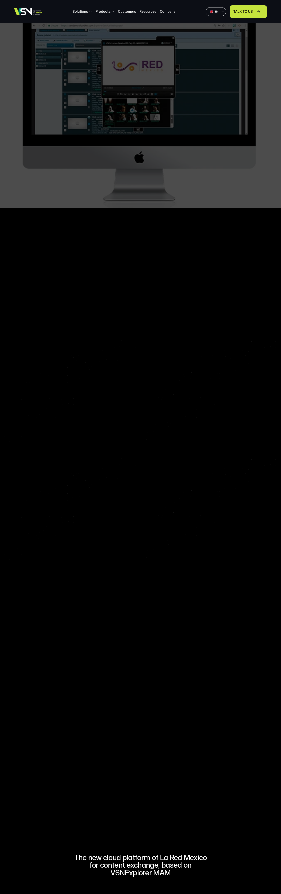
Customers (127, 11)
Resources (147, 11)
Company (167, 11)
